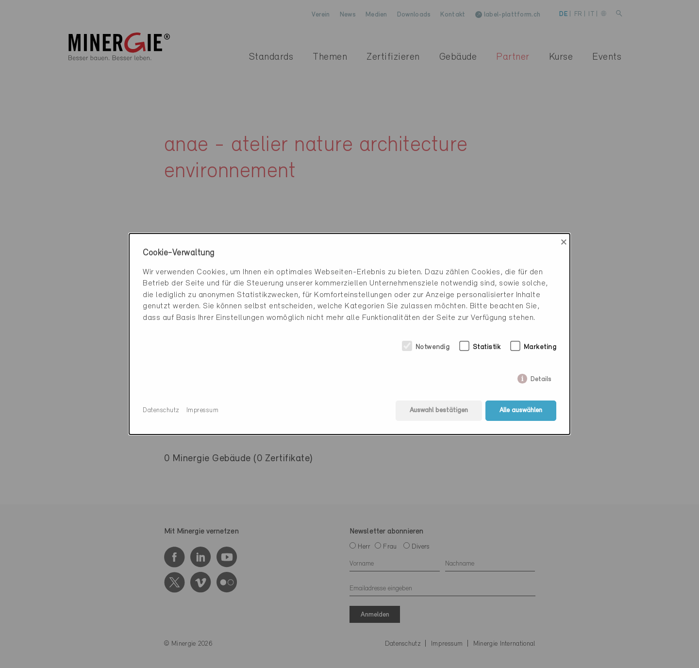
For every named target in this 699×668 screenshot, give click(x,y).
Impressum (202, 410)
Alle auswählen (520, 410)
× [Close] (564, 242)
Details (541, 377)
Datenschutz (161, 410)
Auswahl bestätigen (439, 410)
